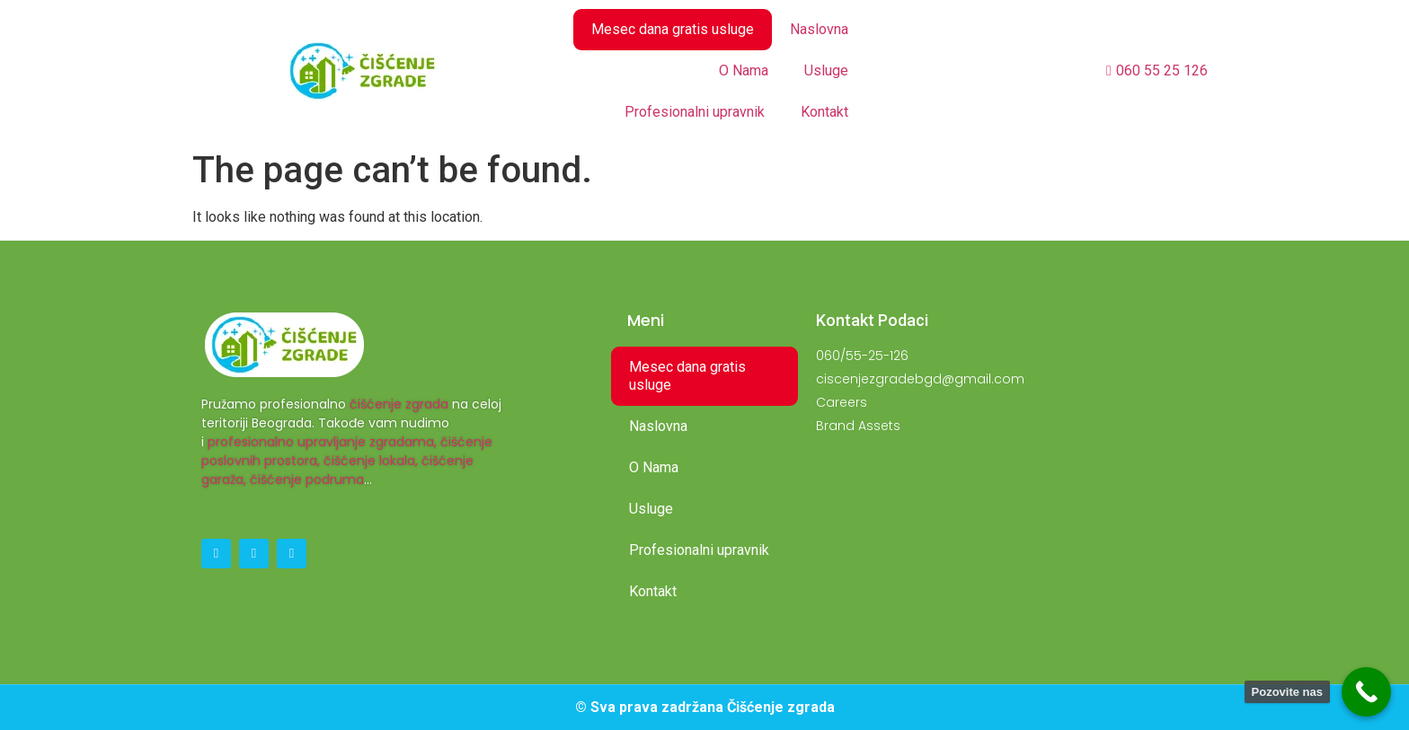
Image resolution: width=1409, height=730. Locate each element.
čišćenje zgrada (399, 404)
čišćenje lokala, (370, 461)
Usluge (826, 70)
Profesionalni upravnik (695, 111)
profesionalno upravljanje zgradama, (322, 442)
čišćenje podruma (307, 479)
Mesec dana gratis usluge (672, 29)
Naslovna (819, 29)
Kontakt (824, 111)
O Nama (743, 70)
